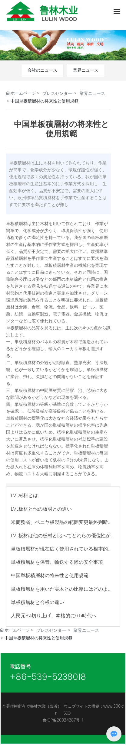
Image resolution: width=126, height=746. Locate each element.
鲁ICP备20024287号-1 (63, 720)
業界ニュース (85, 70)
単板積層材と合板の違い (37, 602)
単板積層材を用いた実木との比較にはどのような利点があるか (62, 592)
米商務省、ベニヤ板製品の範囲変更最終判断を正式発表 (62, 525)
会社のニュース (42, 70)
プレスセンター (57, 93)
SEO (67, 713)
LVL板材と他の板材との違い (41, 509)
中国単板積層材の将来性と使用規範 (49, 576)
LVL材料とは (24, 495)
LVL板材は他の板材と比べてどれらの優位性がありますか (61, 538)
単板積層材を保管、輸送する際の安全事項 (57, 562)
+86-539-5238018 (47, 677)
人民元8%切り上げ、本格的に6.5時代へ (54, 616)
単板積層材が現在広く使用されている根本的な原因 (62, 552)
